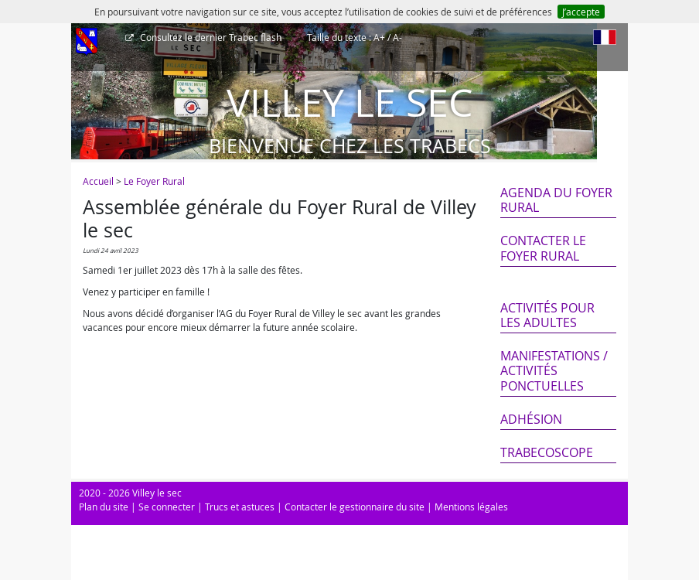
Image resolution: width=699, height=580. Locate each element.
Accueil (98, 181)
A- (397, 37)
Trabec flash (209, 37)
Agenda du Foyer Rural (556, 200)
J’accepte (581, 11)
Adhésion (531, 419)
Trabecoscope (546, 452)
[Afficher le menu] (86, 42)
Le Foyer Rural (154, 181)
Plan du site (103, 506)
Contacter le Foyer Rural (543, 248)
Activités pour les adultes (547, 315)
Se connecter (166, 506)
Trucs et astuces (239, 506)
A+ (379, 37)
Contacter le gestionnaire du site (355, 506)
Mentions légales (471, 506)
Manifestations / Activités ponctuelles (554, 370)
